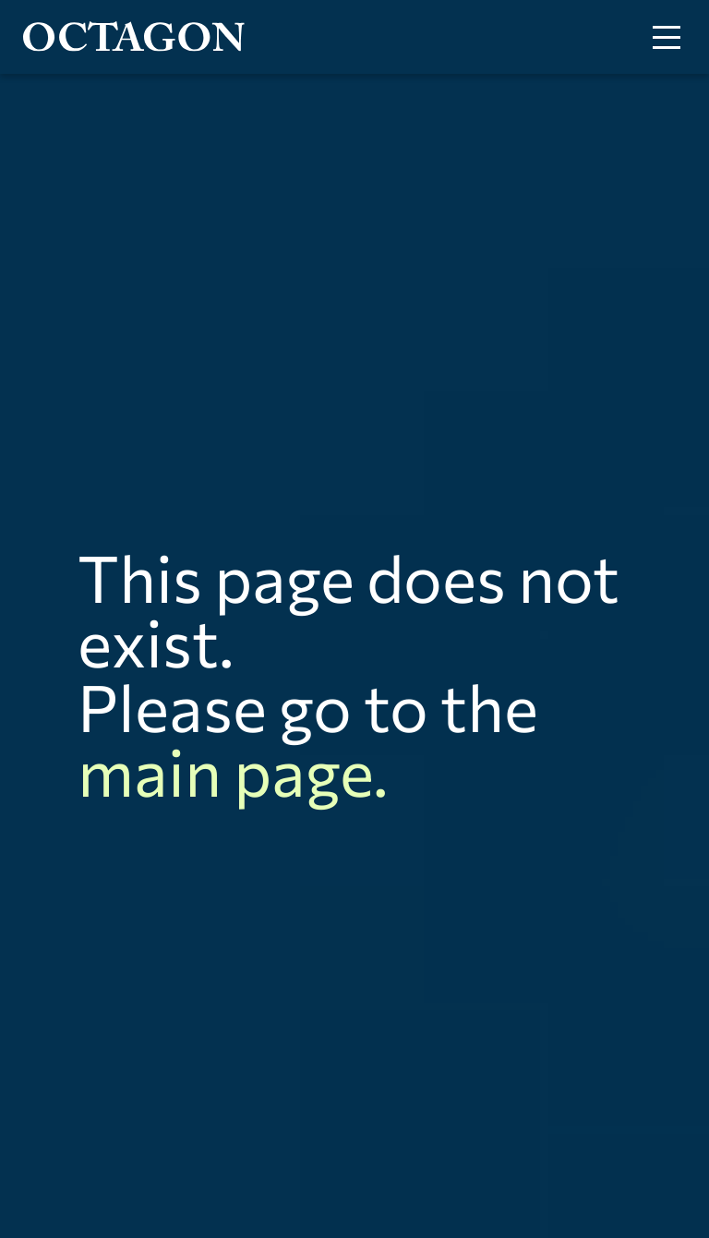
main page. (233, 770)
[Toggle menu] (666, 37)
